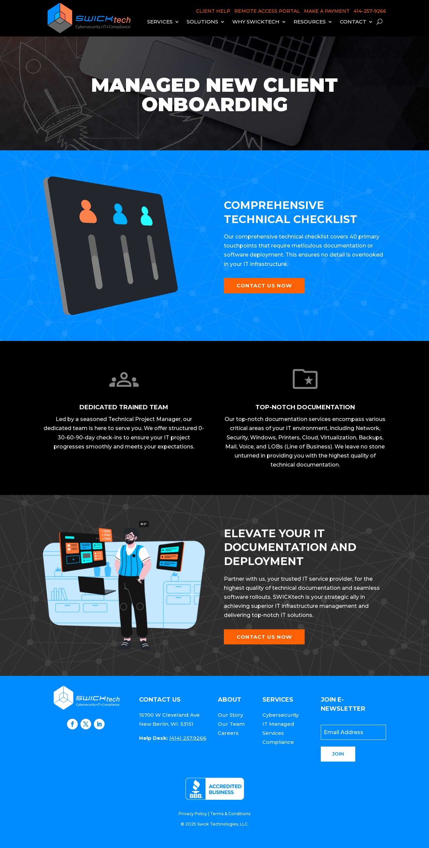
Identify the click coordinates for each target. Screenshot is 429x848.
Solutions (202, 21)
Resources (310, 21)
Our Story (230, 715)
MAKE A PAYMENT (327, 11)
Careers (228, 733)
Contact (353, 21)
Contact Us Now (264, 285)
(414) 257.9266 (187, 738)
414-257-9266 (370, 11)
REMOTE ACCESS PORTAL (267, 11)
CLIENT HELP (213, 11)
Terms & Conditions (230, 813)
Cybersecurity (280, 715)
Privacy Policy (193, 813)
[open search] (379, 21)
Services (160, 21)
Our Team (231, 724)
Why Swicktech (256, 21)
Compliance (278, 742)
